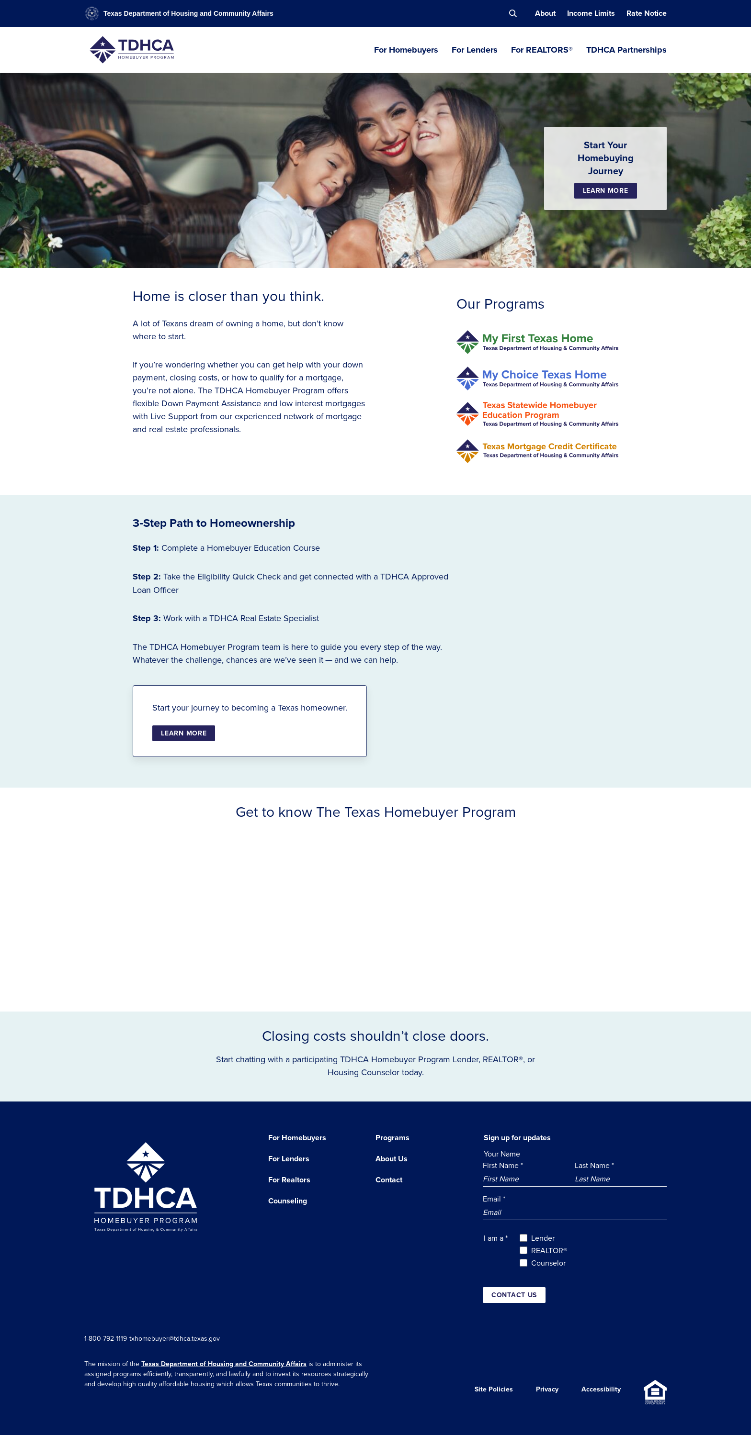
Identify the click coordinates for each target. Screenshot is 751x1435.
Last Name (594, 1165)
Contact (389, 1179)
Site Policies (494, 1392)
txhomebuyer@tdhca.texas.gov (183, 1338)
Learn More (605, 190)
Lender (543, 1238)
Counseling (287, 1200)
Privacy (547, 1392)
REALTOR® (549, 1250)
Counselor (548, 1262)
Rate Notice (646, 13)
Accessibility (601, 1392)
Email (494, 1198)
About (545, 13)
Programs (393, 1137)
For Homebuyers (406, 50)
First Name (503, 1165)
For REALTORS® (542, 50)
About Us (392, 1158)
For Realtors (289, 1179)
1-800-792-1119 (105, 1338)
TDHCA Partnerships (626, 50)
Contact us (514, 1295)
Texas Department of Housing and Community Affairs (224, 1363)
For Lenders (475, 50)
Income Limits (591, 13)
